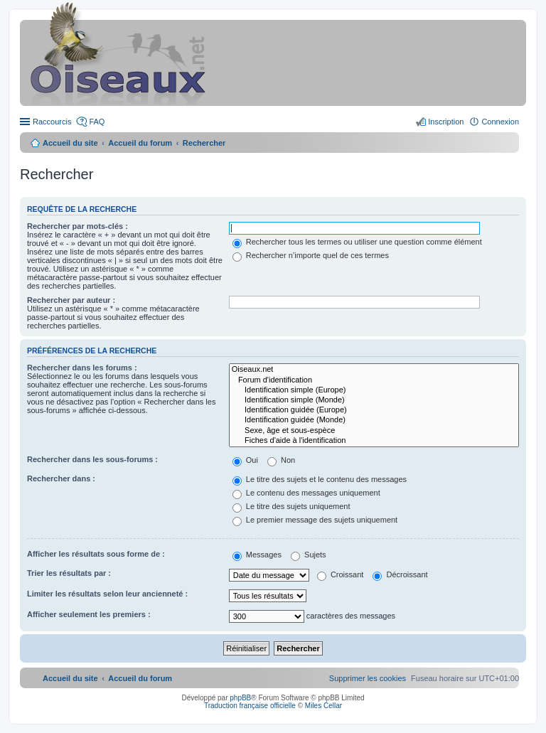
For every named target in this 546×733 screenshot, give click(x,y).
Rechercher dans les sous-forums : (92, 459)
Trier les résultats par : (69, 573)
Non (281, 460)
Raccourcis (52, 121)
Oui (245, 460)
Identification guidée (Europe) (374, 410)
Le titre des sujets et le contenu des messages (319, 479)
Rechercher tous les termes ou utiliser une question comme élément (357, 241)
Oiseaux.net (374, 370)
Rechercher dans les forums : (82, 367)
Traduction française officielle (250, 706)
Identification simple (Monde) (374, 400)
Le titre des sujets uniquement (291, 506)
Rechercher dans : (61, 478)
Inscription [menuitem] (446, 121)
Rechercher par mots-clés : (77, 226)
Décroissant (400, 574)
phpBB (240, 698)
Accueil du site (70, 143)
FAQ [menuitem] (97, 121)
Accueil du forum (140, 143)
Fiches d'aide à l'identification (374, 441)
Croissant (340, 574)
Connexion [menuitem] (500, 121)
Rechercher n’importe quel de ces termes (310, 255)
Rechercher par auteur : (71, 300)
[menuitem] (367, 678)
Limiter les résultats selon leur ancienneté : (107, 593)
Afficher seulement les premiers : (89, 614)
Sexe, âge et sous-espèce (374, 431)
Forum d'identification (374, 380)
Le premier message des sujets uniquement (314, 519)
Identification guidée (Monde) (374, 420)
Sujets (308, 554)
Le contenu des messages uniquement (306, 492)
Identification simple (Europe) (374, 390)
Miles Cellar (323, 706)
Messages (257, 554)
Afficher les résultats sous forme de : (96, 554)
